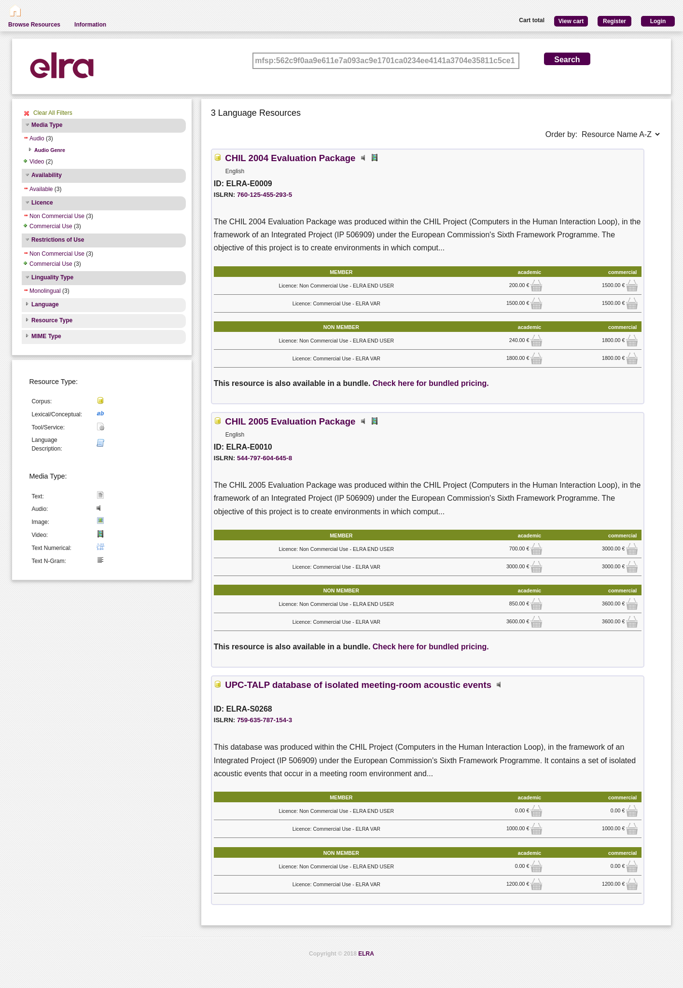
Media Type (46, 125)
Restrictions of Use (57, 239)
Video (36, 161)
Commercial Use (50, 226)
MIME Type (46, 336)
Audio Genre (49, 150)
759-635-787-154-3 (264, 720)
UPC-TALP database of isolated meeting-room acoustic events (358, 685)
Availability (46, 175)
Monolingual (45, 291)
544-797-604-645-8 (264, 458)
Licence (42, 202)
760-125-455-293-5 (264, 194)
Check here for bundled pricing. (431, 383)
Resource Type (51, 320)
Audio (36, 138)
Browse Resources (34, 24)
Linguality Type (52, 277)
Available (41, 189)
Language (45, 304)
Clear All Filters (52, 113)
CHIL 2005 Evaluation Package (290, 421)
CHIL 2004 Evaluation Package (290, 158)
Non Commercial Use (56, 216)
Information (90, 24)
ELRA (366, 953)
